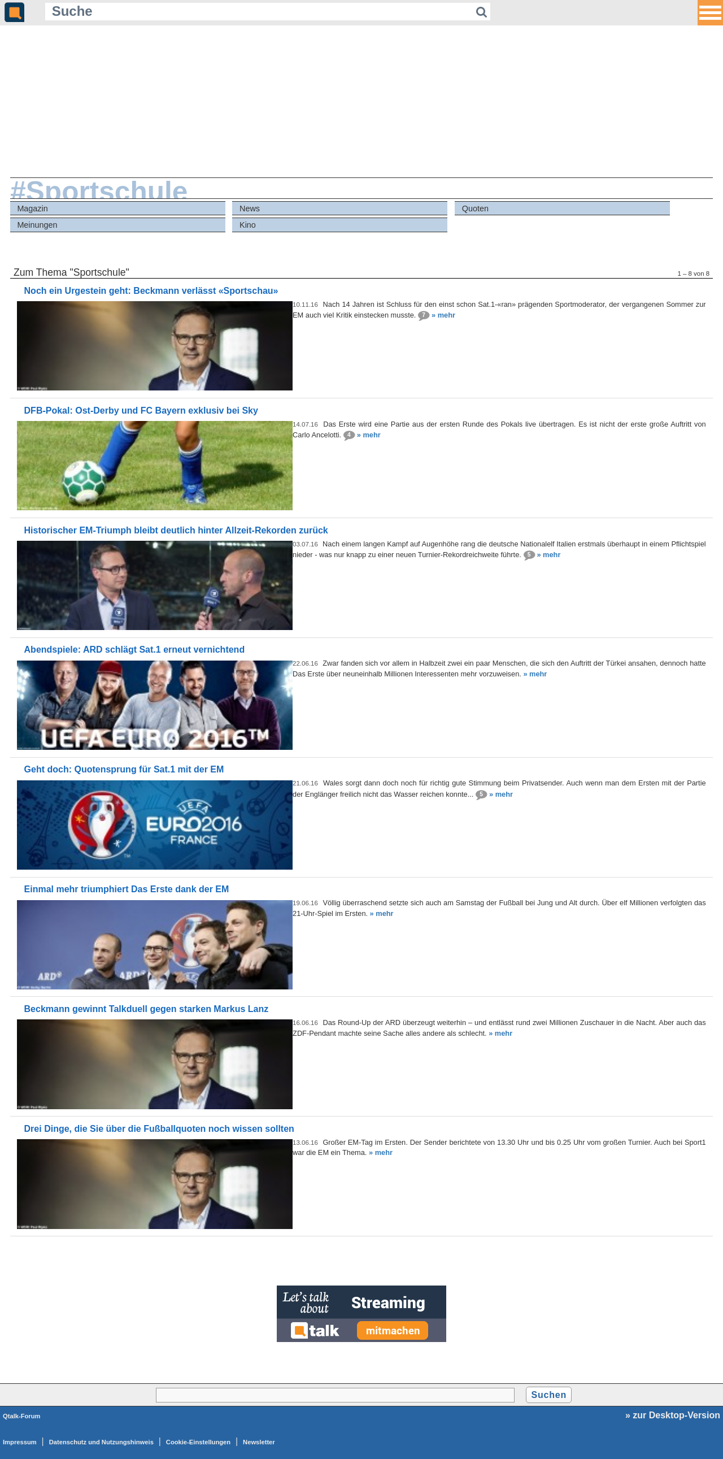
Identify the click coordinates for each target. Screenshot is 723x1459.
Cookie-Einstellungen (198, 1442)
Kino (247, 224)
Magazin (32, 208)
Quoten (475, 208)
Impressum (20, 1442)
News (249, 208)
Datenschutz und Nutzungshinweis (101, 1442)
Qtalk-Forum (22, 1416)
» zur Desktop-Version (672, 1415)
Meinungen (37, 224)
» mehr (443, 315)
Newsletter (259, 1442)
